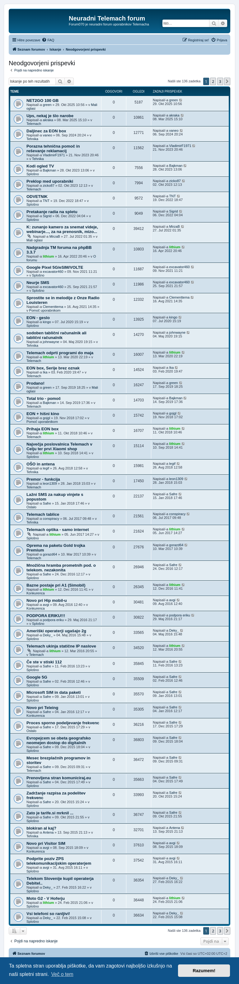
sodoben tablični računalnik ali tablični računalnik (56, 335)
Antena (48, 832)
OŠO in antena (40, 464)
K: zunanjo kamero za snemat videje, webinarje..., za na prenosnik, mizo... (62, 229)
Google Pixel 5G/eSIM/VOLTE (54, 267)
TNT (46, 201)
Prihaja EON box (42, 429)
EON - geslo (38, 317)
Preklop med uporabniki (49, 181)
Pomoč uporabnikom (45, 310)
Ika (45, 372)
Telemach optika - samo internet (57, 529)
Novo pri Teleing (42, 707)
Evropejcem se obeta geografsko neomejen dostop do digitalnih (58, 740)
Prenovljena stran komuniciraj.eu (58, 778)
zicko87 (48, 185)
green (47, 105)
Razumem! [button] (204, 970)
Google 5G (36, 677)
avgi (46, 604)
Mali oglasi (34, 240)
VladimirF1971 (54, 155)
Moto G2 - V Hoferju (45, 898)
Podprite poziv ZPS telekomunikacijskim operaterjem (58, 861)
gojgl (46, 418)
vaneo (47, 135)
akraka (48, 120)
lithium (48, 256)
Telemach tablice (42, 514)
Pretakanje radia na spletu (51, 211)
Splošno (32, 174)
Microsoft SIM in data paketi (53, 692)
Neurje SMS (37, 282)
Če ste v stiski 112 (44, 662)
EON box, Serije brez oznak (53, 368)
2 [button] (213, 81)
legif (46, 468)
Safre (47, 503)
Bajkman (49, 170)
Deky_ (48, 635)
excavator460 (53, 271)
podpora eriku (53, 620)
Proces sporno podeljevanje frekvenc (62, 723)
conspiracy (51, 518)
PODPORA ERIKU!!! (45, 615)
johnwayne (51, 342)
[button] (227, 81)
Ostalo (31, 507)
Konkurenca (35, 593)
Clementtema (53, 307)
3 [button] (220, 81)
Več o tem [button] (62, 974)
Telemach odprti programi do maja (59, 352)
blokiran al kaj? (41, 828)
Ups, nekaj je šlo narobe (49, 115)
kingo (47, 322)
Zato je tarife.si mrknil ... (49, 813)
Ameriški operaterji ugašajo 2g (56, 631)
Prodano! (35, 383)
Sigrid (47, 216)
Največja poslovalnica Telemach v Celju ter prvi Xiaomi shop (59, 446)
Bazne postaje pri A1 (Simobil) (55, 585)
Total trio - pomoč (43, 398)
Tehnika (32, 139)
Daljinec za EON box (46, 131)
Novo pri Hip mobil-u (46, 600)
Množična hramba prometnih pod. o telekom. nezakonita (61, 567)
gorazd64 (50, 554)
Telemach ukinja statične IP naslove (61, 646)
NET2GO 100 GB (42, 100)
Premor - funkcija (43, 479)
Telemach (33, 124)
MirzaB (54, 236)
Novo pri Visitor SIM (45, 843)
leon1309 (50, 483)
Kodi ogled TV (40, 166)
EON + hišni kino (42, 413)
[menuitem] (48, 40)
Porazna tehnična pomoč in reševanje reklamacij (53, 148)
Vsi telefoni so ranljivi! (48, 913)
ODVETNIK (37, 196)
